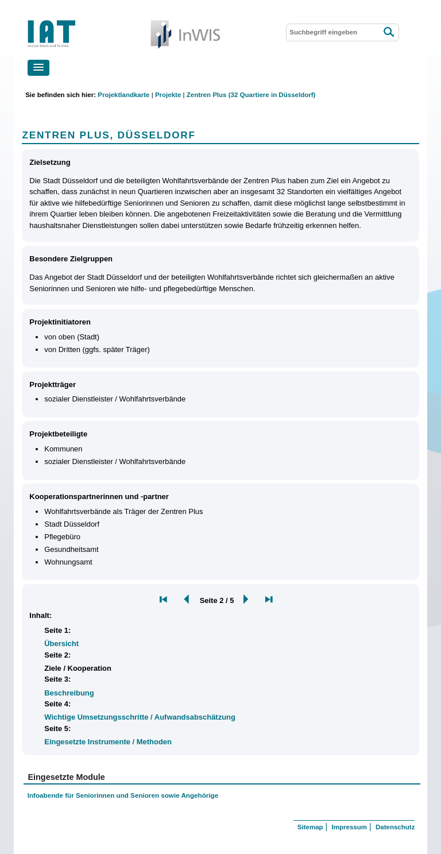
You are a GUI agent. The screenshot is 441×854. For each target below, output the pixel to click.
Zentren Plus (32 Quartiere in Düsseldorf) (251, 94)
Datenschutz (395, 827)
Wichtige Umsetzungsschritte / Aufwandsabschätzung (139, 717)
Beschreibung (69, 693)
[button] (38, 68)
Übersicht (61, 643)
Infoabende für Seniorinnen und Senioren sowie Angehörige (123, 795)
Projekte (168, 94)
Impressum (349, 827)
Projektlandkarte (123, 94)
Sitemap (310, 827)
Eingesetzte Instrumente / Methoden (108, 741)
